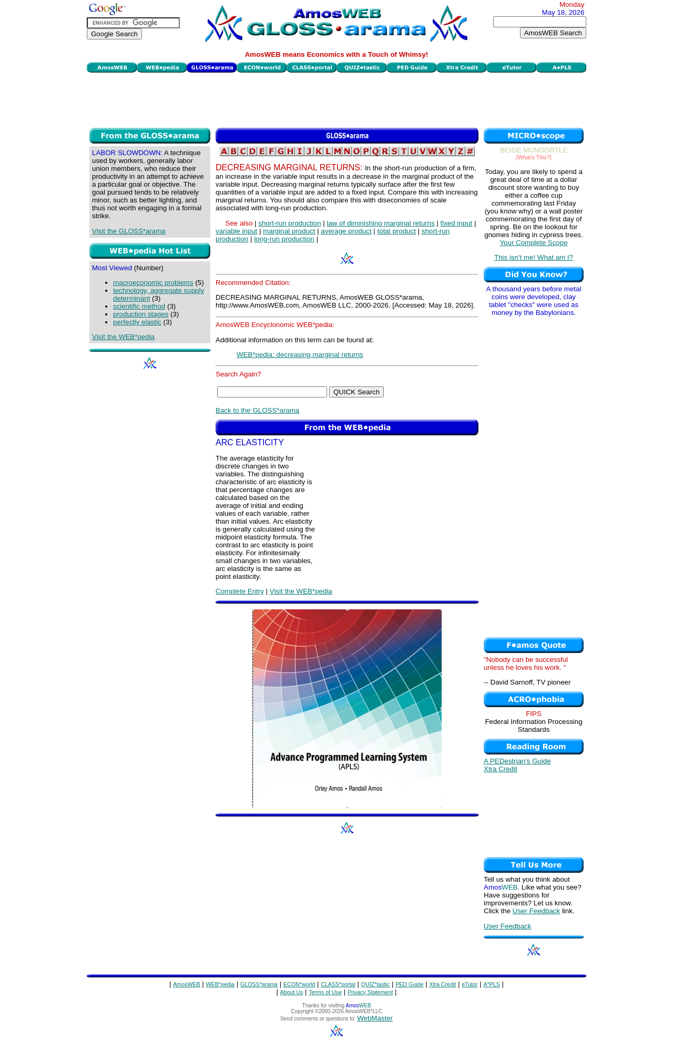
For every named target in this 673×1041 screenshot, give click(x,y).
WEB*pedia (220, 984)
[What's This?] (534, 157)
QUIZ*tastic (375, 984)
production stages (140, 314)
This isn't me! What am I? (533, 257)
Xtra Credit (500, 769)
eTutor (469, 984)
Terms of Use (325, 992)
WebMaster (375, 1018)
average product (346, 231)
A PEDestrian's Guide (517, 761)
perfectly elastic (137, 322)
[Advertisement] (336, 99)
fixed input (457, 223)
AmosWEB (186, 984)
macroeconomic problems (153, 283)
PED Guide (409, 984)
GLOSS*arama (259, 984)
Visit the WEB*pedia (123, 337)
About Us (291, 992)
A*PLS (491, 984)
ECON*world (299, 984)
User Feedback (536, 911)
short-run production (289, 223)
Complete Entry (240, 591)
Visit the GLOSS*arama (129, 231)
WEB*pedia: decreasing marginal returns (300, 355)
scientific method (139, 306)
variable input (236, 231)
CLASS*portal (338, 984)
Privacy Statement (370, 992)
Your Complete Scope (533, 243)
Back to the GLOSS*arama (257, 410)
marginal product (289, 231)
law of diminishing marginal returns (380, 223)
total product (397, 231)
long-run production (284, 239)
